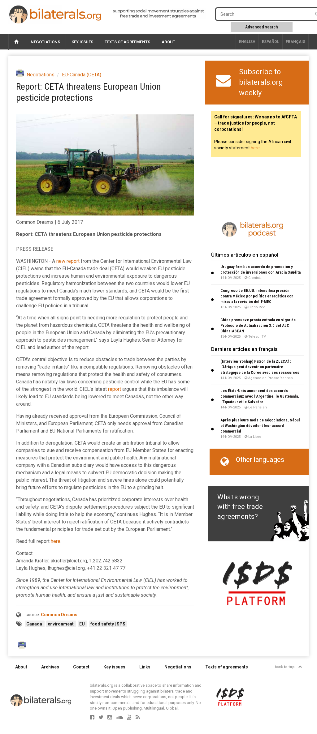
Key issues (82, 42)
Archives (50, 666)
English (247, 42)
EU (82, 623)
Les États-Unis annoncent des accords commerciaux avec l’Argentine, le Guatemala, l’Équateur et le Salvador (259, 396)
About (168, 42)
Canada (34, 623)
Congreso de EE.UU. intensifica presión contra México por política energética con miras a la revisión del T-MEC (256, 296)
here (55, 541)
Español (270, 42)
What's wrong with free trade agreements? (240, 506)
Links (144, 666)
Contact (81, 666)
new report (68, 261)
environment (61, 623)
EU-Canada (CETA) (81, 75)
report (114, 389)
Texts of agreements (127, 42)
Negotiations (45, 42)
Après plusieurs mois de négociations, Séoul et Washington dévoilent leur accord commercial (260, 425)
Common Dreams (59, 614)
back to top (288, 667)
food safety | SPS (107, 623)
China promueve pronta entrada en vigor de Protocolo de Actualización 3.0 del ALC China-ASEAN (258, 325)
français (295, 42)
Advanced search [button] (261, 26)
